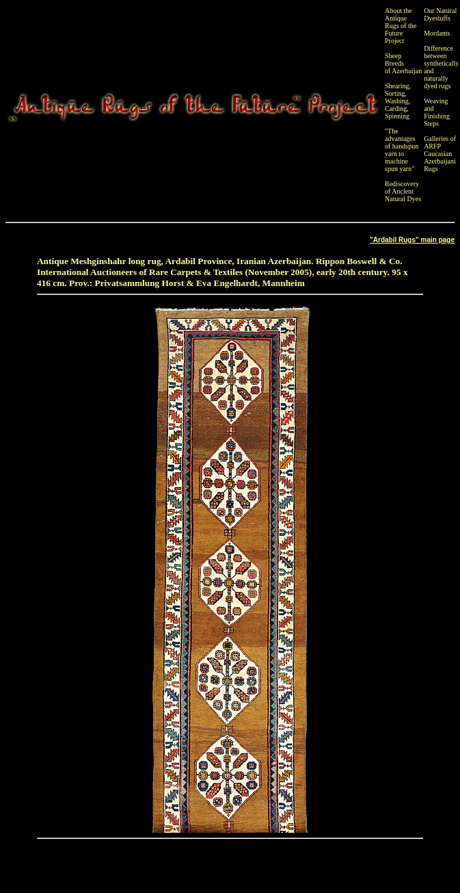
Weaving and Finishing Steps (437, 112)
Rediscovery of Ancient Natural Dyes (403, 191)
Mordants (437, 33)
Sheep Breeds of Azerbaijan (403, 63)
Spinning (397, 116)
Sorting (395, 93)
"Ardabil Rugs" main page (412, 240)
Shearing (397, 86)
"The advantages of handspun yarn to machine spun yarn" (401, 149)
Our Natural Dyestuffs (440, 14)
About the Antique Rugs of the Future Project (400, 25)
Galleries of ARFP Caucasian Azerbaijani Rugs (440, 153)
